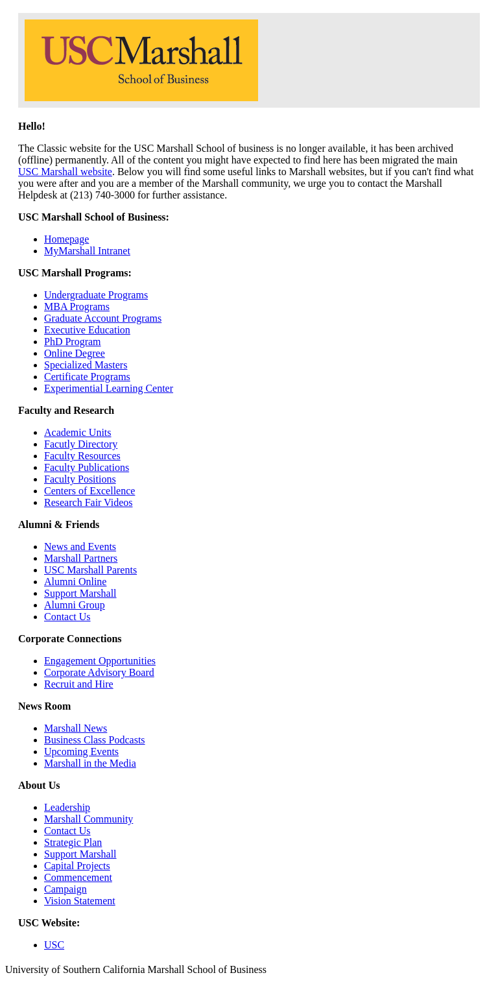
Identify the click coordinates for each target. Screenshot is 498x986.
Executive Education (87, 329)
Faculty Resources (82, 455)
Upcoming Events (81, 751)
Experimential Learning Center (108, 388)
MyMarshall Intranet (87, 250)
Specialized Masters (85, 364)
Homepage (66, 239)
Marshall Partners (80, 558)
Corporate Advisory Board (99, 672)
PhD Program (72, 341)
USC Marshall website (65, 171)
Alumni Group (74, 604)
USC (54, 944)
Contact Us (67, 616)
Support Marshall (80, 593)
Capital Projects (77, 865)
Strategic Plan (73, 842)
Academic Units (78, 432)
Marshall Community (88, 818)
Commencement (78, 877)
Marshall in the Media (90, 763)
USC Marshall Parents (90, 569)
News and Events (80, 546)
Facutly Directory (80, 444)
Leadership (67, 807)
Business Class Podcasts (94, 739)
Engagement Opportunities (100, 660)
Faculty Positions (80, 479)
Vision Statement (79, 900)
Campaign (65, 889)
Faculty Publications (86, 467)
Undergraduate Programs (96, 294)
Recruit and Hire (78, 684)
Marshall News (75, 728)
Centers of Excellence (89, 490)
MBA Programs (77, 306)
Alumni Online (75, 581)
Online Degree (74, 353)
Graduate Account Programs (102, 318)
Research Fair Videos (88, 502)
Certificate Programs (87, 376)
